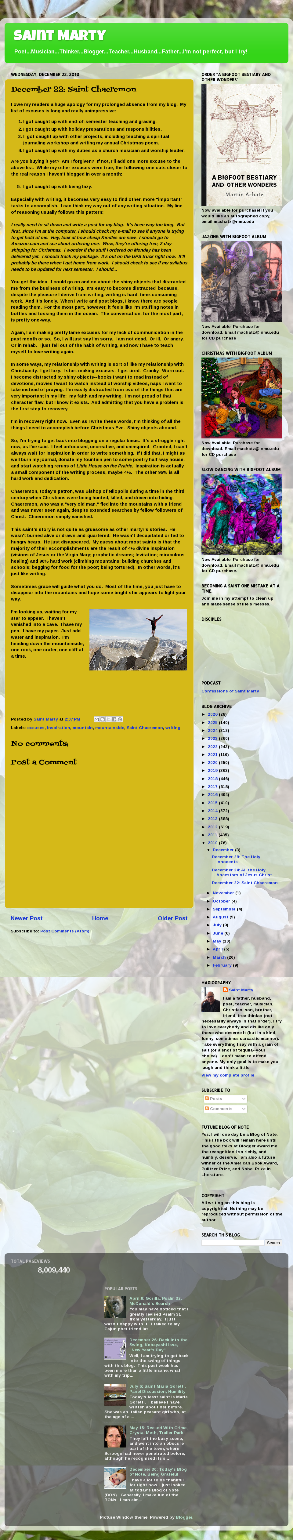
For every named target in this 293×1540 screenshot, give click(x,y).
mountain (83, 727)
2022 (213, 746)
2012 (213, 827)
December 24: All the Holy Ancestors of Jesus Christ (242, 872)
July (218, 925)
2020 (213, 762)
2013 (213, 818)
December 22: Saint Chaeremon (245, 883)
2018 (213, 778)
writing (172, 727)
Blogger (184, 1517)
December (224, 850)
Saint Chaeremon (145, 727)
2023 (213, 738)
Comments (219, 1108)
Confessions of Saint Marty (230, 691)
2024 (213, 730)
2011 (213, 835)
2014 (213, 810)
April (218, 949)
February (223, 965)
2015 (213, 803)
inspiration (58, 727)
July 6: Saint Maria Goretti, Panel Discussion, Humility (157, 1388)
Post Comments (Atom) (64, 931)
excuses (36, 727)
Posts (213, 1098)
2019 (213, 770)
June (218, 933)
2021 (213, 754)
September (225, 909)
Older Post (173, 918)
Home (100, 918)
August (221, 917)
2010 (213, 843)
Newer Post (27, 918)
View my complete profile (227, 1075)
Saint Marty (60, 37)
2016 (213, 794)
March (220, 957)
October (222, 901)
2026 (213, 714)
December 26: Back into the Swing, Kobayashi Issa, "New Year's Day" (158, 1345)
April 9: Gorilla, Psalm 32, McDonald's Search (155, 1301)
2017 (213, 786)
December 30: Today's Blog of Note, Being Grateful (158, 1471)
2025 (213, 722)
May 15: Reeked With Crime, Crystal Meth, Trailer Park (158, 1430)
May (217, 941)
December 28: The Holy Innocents (236, 859)
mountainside (109, 727)
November (224, 893)
